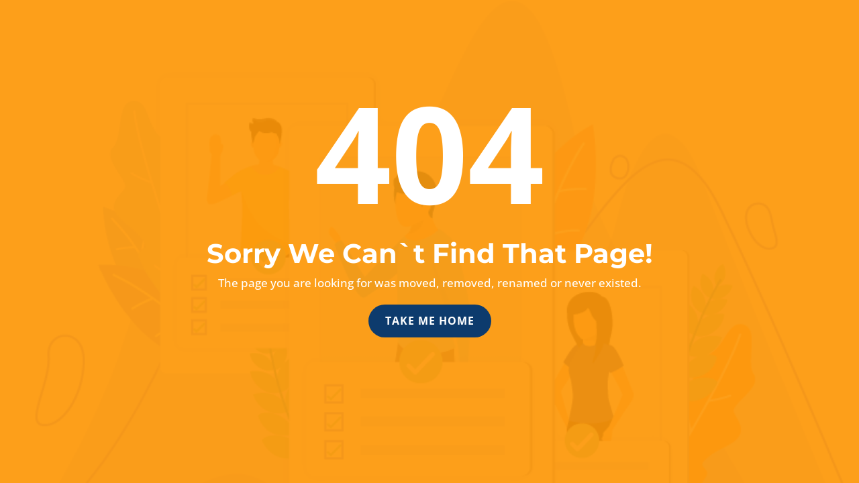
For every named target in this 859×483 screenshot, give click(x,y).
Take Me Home (429, 320)
